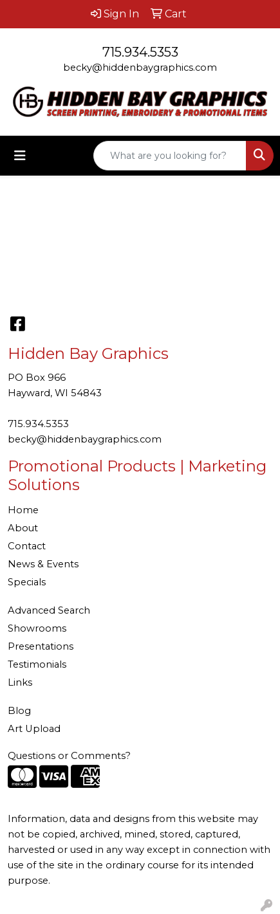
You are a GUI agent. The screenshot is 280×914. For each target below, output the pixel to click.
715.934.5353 (140, 52)
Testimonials (37, 664)
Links (20, 682)
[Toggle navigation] (19, 156)
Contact (27, 546)
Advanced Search (49, 610)
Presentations (40, 646)
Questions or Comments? (69, 756)
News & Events (43, 564)
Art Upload (34, 729)
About (23, 528)
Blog (19, 711)
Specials (27, 582)
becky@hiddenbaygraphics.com (140, 67)
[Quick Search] (170, 155)
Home (23, 510)
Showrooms (37, 628)
